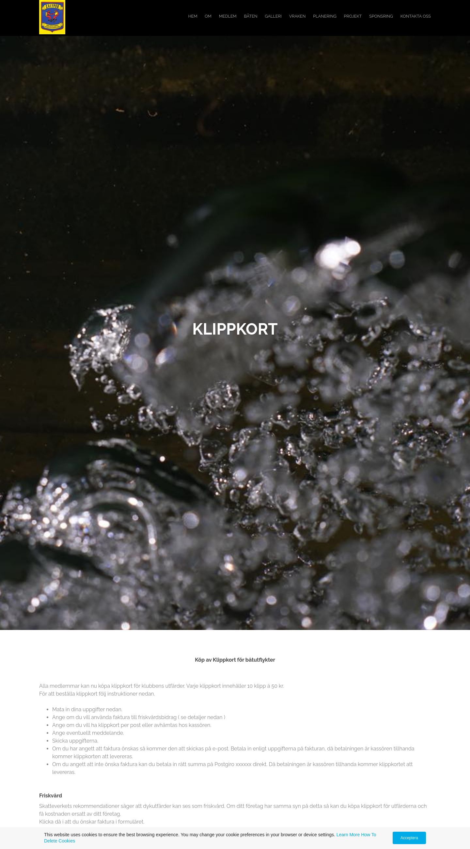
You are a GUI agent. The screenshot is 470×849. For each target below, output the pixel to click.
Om (208, 16)
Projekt (353, 16)
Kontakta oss (415, 16)
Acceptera (409, 838)
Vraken (297, 16)
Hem (192, 16)
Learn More (348, 834)
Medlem (228, 16)
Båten (251, 16)
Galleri (273, 16)
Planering (324, 16)
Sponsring (381, 16)
